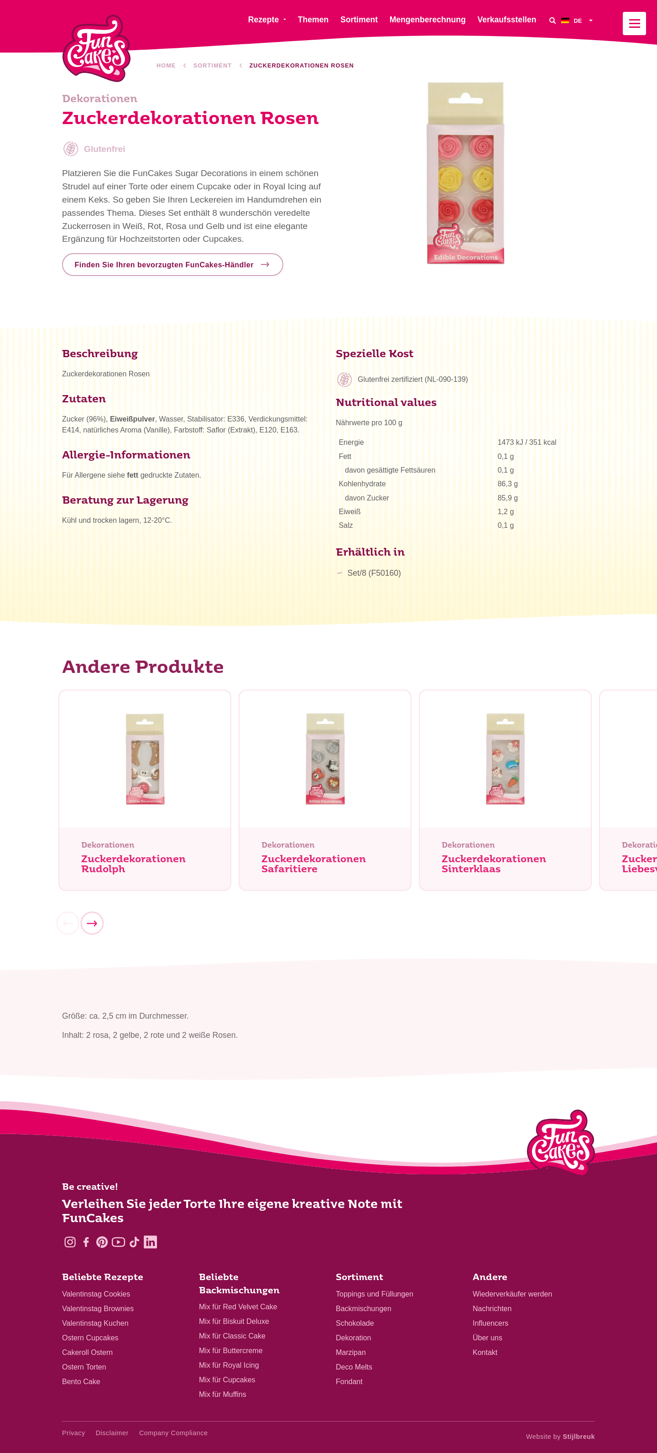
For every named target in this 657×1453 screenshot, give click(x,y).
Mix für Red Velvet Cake (238, 1307)
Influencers (490, 1323)
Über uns (487, 1338)
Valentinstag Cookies (96, 1294)
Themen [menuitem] (313, 19)
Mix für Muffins (222, 1394)
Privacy (73, 1433)
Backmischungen (363, 1308)
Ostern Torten (84, 1367)
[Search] (552, 20)
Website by (560, 1436)
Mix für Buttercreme (231, 1350)
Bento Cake (81, 1381)
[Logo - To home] (561, 1145)
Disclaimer (112, 1433)
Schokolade (355, 1323)
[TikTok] (134, 1242)
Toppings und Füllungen (374, 1294)
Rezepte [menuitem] (263, 19)
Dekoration (353, 1338)
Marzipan (351, 1352)
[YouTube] (118, 1242)
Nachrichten (492, 1308)
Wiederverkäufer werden (512, 1294)
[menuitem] (578, 20)
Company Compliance (173, 1433)
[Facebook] (86, 1242)
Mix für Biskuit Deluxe (234, 1321)
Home (166, 65)
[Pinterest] (102, 1242)
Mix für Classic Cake (232, 1336)
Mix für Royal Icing (229, 1365)
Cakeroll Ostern (87, 1352)
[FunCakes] (96, 49)
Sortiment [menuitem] (359, 19)
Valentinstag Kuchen (95, 1323)
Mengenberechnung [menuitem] (428, 19)
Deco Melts (354, 1367)
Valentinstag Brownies (98, 1308)
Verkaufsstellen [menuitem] (506, 19)
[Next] (91, 926)
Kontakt (485, 1352)
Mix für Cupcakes (227, 1380)
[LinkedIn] (150, 1242)
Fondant (349, 1381)
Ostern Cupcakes (90, 1338)
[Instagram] (70, 1242)
